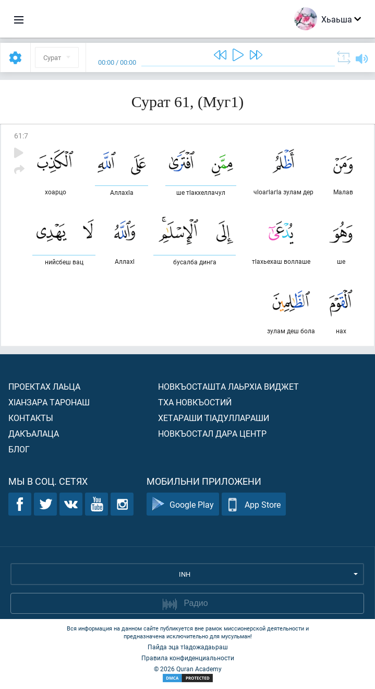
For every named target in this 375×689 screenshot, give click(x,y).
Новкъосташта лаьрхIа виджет (228, 386)
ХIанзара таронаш (49, 401)
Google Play (183, 504)
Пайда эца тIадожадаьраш (188, 647)
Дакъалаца (33, 433)
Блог (19, 448)
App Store (254, 504)
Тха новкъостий (195, 401)
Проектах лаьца (44, 386)
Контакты (30, 417)
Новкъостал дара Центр (212, 433)
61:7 (21, 136)
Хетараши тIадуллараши (213, 417)
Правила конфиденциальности (187, 657)
